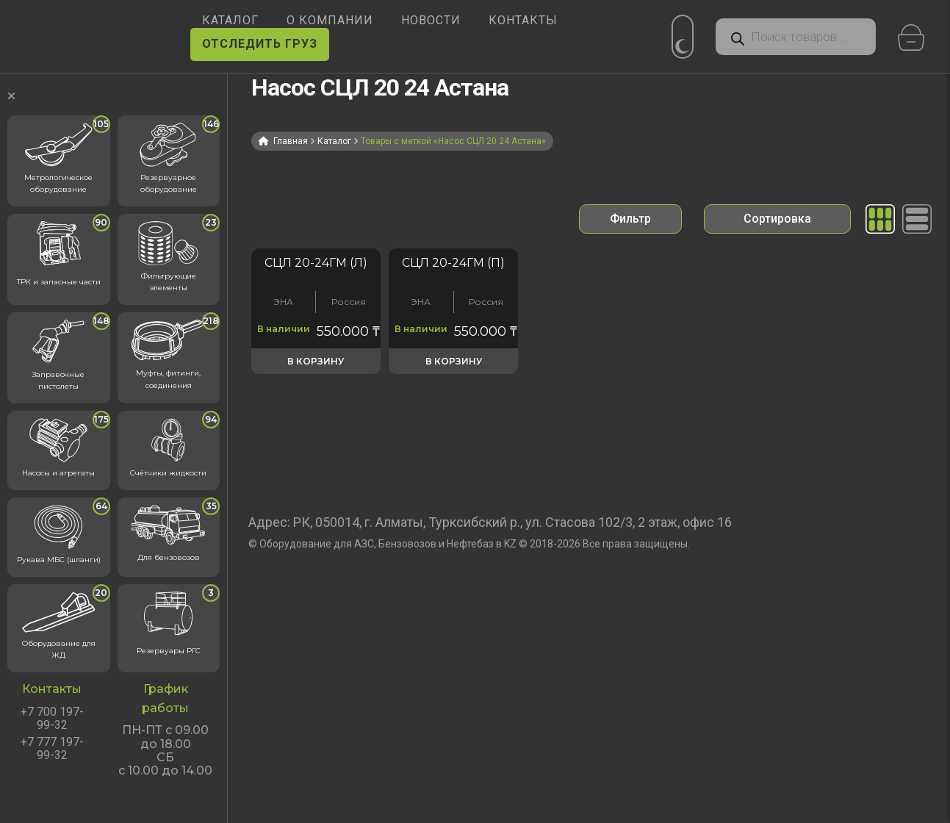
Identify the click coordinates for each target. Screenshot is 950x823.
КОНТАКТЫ (523, 20)
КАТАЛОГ (230, 20)
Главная (290, 141)
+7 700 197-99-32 (52, 718)
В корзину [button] (315, 361)
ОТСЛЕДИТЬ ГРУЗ (259, 44)
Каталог (334, 141)
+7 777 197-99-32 (52, 749)
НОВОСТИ (431, 20)
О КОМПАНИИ (330, 20)
